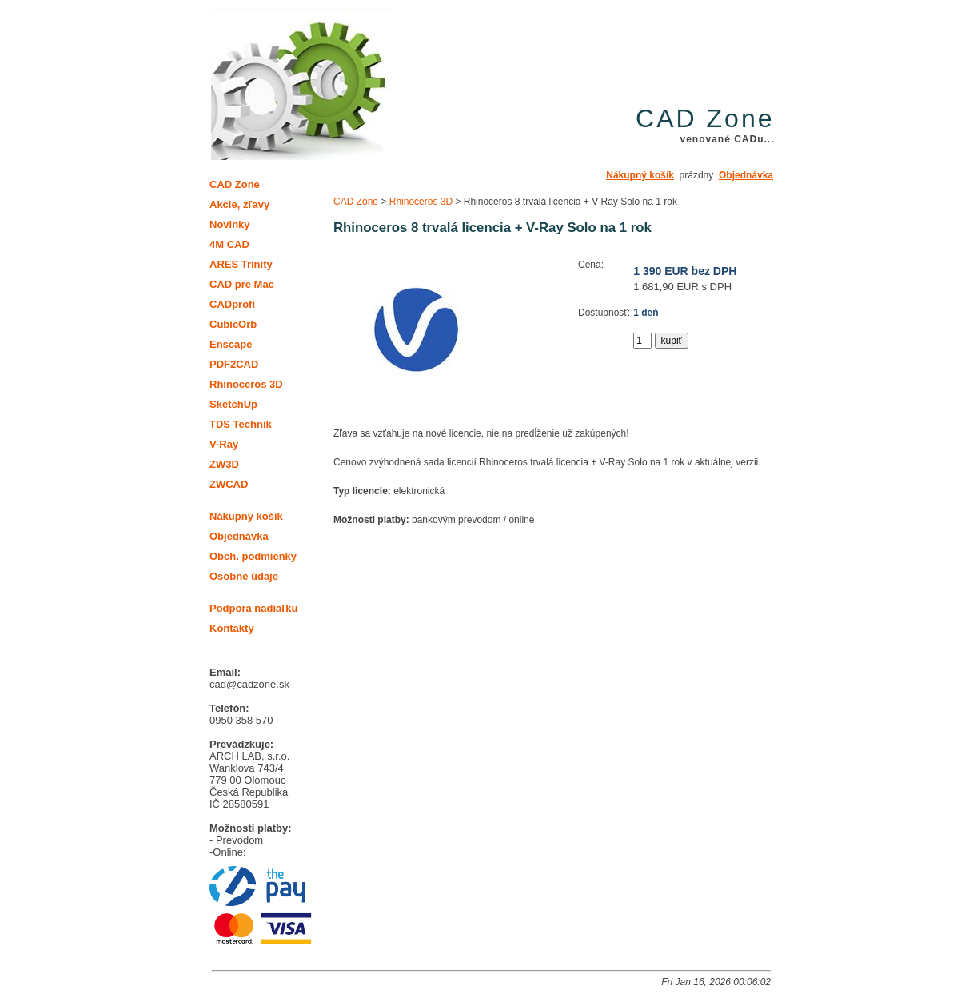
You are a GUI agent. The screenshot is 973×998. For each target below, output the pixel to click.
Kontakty (231, 628)
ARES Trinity (241, 264)
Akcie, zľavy (239, 204)
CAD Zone (355, 201)
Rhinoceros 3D (421, 201)
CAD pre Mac (241, 284)
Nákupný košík (640, 175)
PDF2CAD (233, 364)
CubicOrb (233, 324)
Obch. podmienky (253, 556)
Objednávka (746, 175)
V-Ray (223, 444)
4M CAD (229, 244)
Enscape (230, 344)
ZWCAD (228, 484)
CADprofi (232, 304)
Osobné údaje (243, 576)
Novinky (229, 224)
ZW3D (224, 464)
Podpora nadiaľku (253, 608)
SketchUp (233, 404)
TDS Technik (240, 424)
